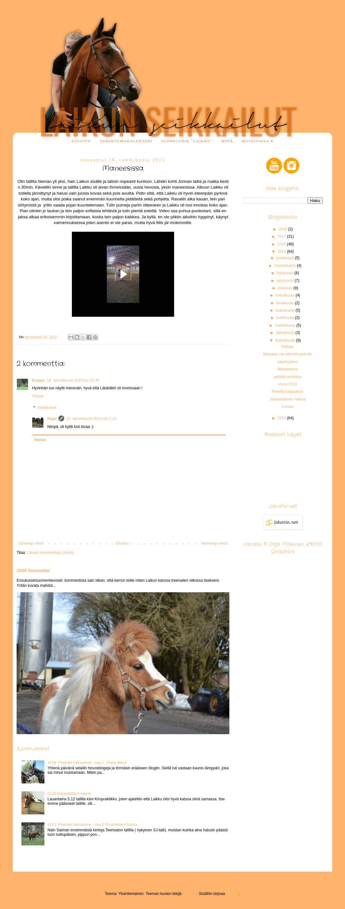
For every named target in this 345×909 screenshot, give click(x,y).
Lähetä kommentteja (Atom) (50, 552)
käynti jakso (288, 362)
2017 (282, 236)
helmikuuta (285, 332)
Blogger (232, 893)
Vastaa (37, 396)
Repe (52, 418)
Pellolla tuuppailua (287, 391)
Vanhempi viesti (214, 543)
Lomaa (288, 406)
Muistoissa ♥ (258, 141)
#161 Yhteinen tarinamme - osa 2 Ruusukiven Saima (92, 824)
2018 (283, 229)
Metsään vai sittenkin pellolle (287, 354)
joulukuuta (285, 258)
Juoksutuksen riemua (287, 399)
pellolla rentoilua (288, 377)
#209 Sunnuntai (33, 570)
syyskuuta (286, 280)
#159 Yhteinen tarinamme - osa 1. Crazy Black (87, 762)
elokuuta (286, 288)
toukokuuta (285, 310)
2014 (282, 418)
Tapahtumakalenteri (126, 141)
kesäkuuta (285, 303)
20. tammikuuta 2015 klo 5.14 (91, 418)
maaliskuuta (285, 325)
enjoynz (189, 893)
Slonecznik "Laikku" (187, 141)
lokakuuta (286, 273)
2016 (282, 244)
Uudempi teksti (30, 543)
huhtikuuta (285, 317)
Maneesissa (287, 369)
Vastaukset (47, 407)
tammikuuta (285, 340)
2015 (282, 251)
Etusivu (81, 141)
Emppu (38, 380)
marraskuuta (285, 265)
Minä (227, 141)
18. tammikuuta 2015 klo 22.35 (73, 380)
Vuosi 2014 (287, 384)
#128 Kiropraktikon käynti (69, 793)
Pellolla (287, 347)
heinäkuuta (285, 295)
